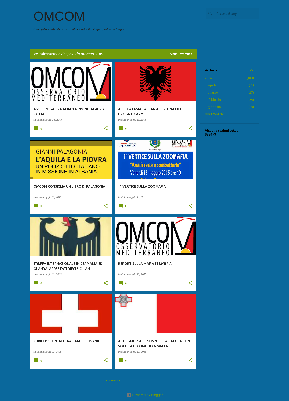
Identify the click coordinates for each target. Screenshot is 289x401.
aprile (212, 85)
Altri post (113, 380)
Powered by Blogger (144, 395)
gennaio (214, 107)
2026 (208, 78)
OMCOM (59, 16)
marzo (213, 92)
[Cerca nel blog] (237, 13)
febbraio (214, 100)
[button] (105, 128)
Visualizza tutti (181, 54)
